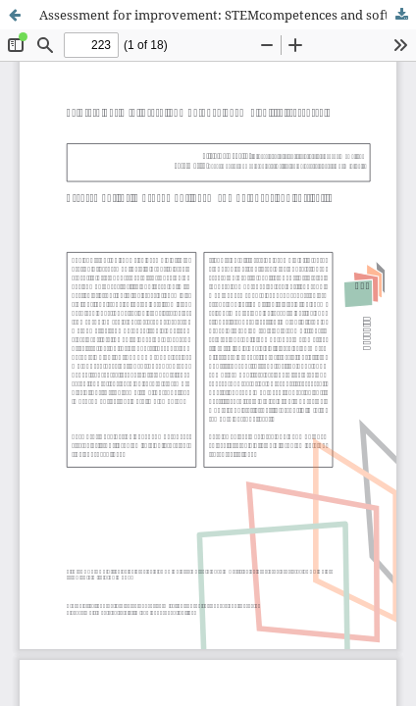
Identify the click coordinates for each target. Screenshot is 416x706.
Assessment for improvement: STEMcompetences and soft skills (227, 15)
